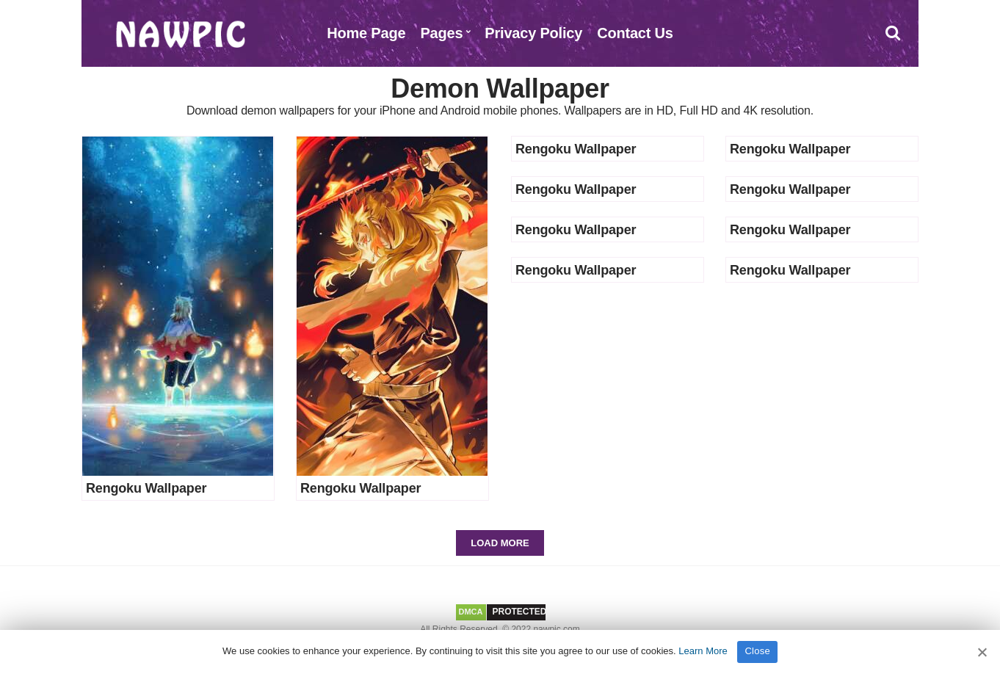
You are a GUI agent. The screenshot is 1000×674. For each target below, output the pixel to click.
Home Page (366, 33)
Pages (441, 33)
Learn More (702, 650)
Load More (500, 542)
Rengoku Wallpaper (146, 488)
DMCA (471, 611)
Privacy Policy (533, 33)
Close (757, 650)
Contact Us (635, 33)
